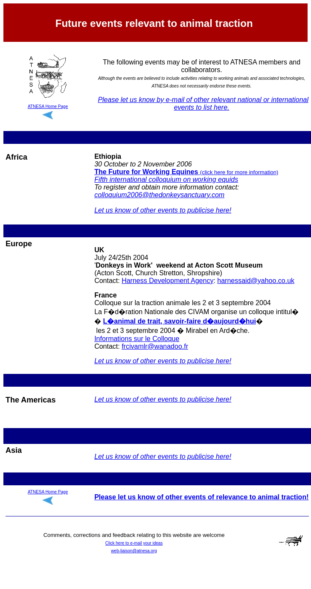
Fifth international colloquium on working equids (166, 179)
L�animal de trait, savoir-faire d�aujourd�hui (179, 321)
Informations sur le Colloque (136, 338)
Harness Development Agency (167, 280)
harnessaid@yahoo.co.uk (255, 280)
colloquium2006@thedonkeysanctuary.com (159, 194)
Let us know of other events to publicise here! (162, 210)
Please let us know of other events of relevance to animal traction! (201, 497)
